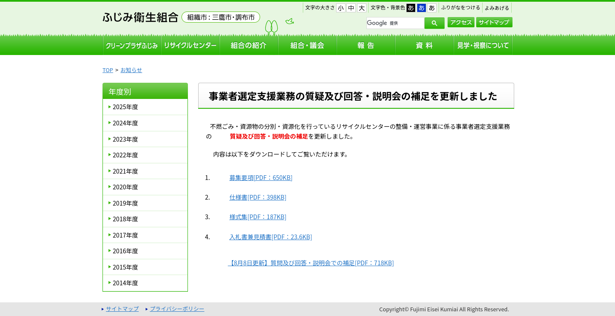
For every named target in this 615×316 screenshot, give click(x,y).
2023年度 (125, 139)
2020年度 (125, 187)
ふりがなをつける (460, 7)
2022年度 (125, 155)
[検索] (394, 23)
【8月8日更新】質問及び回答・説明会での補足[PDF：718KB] (311, 262)
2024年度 (125, 123)
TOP (107, 70)
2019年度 (125, 203)
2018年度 (125, 219)
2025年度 (125, 106)
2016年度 (125, 250)
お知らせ (131, 70)
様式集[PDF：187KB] (258, 216)
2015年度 (125, 267)
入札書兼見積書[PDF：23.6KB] (270, 236)
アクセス (461, 22)
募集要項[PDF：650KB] (261, 177)
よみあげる (497, 7)
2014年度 (125, 282)
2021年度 (125, 171)
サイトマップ (494, 22)
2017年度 (125, 235)
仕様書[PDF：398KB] (258, 197)
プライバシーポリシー (177, 308)
